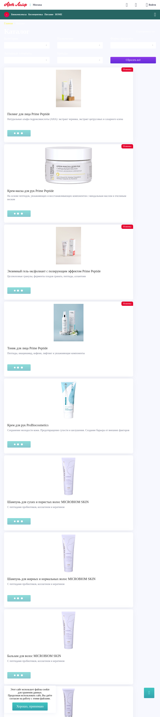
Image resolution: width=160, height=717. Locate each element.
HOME (58, 14)
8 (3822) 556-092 (144, 710)
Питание (48, 14)
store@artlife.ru (97, 649)
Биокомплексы (19, 14)
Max (91, 636)
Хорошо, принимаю (30, 706)
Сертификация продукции (22, 643)
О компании (14, 666)
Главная (8, 23)
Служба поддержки (18, 634)
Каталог (11, 670)
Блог (9, 682)
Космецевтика (35, 14)
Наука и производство (19, 678)
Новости (12, 674)
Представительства (18, 647)
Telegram (94, 643)
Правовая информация (20, 639)
